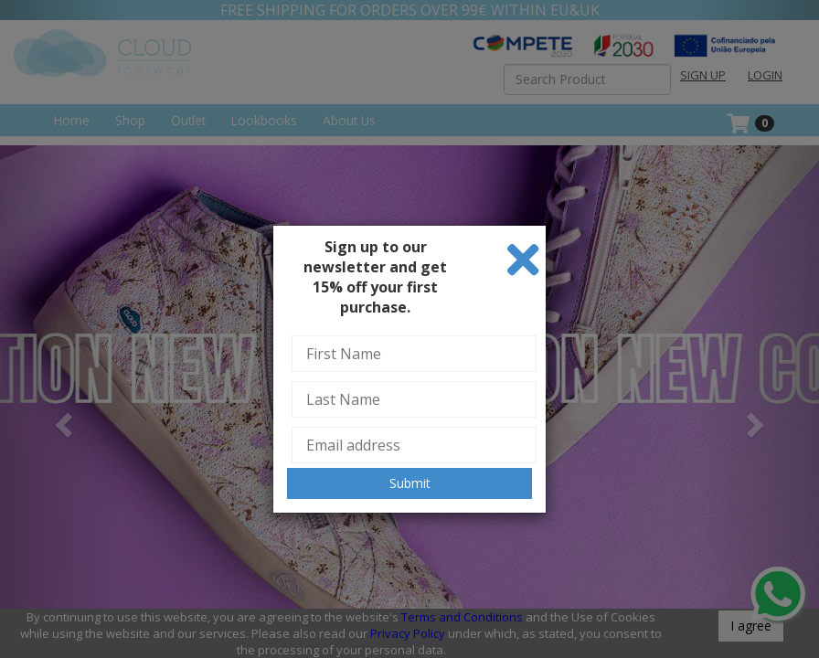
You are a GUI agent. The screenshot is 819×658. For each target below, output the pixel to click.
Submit (410, 483)
